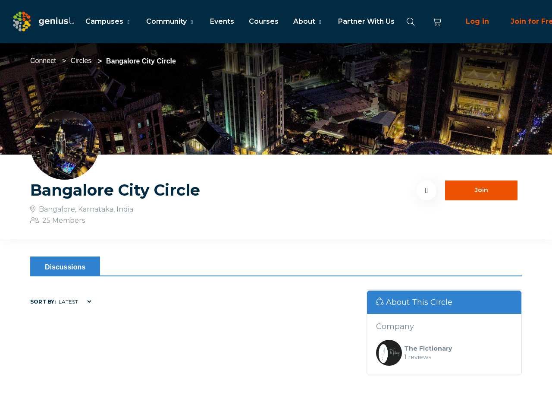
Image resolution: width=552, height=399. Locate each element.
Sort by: (43, 301)
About (308, 21)
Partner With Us (366, 21)
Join (481, 190)
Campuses (108, 21)
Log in (477, 21)
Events (222, 21)
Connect (43, 60)
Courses (264, 21)
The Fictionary (428, 348)
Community (170, 21)
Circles (80, 60)
